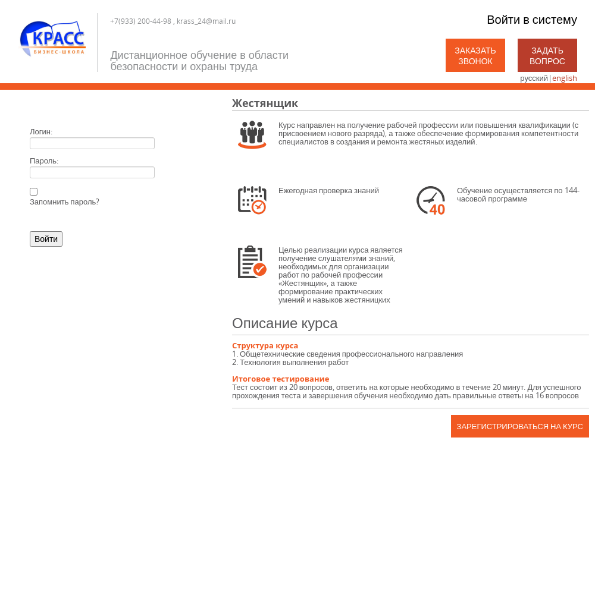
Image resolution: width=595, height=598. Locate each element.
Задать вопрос (547, 56)
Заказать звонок (475, 56)
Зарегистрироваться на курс (520, 426)
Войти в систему (532, 19)
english (564, 78)
